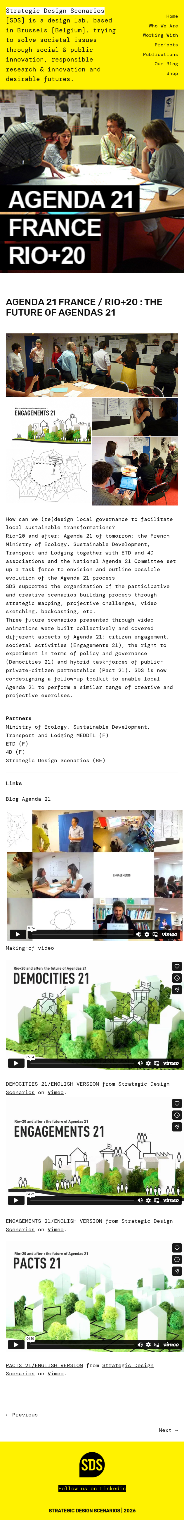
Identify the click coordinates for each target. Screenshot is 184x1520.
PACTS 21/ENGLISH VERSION (44, 1365)
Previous (25, 1414)
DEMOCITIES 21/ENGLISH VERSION (52, 1083)
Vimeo (56, 1092)
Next (165, 1430)
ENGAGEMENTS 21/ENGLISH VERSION (54, 1221)
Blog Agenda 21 (30, 798)
